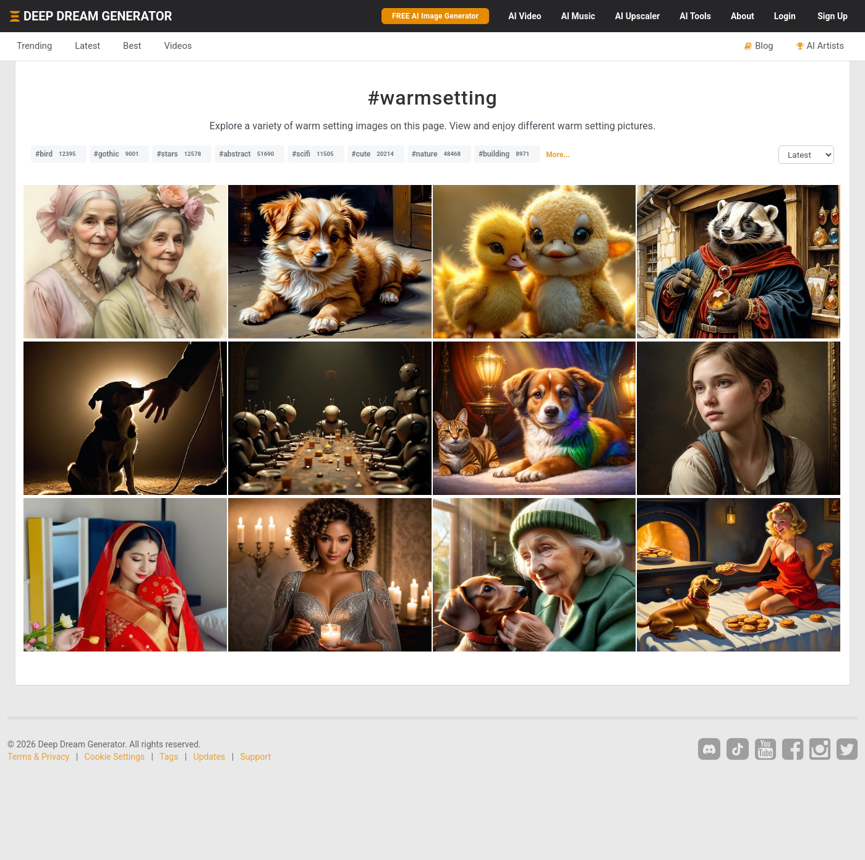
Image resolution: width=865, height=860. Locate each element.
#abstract (249, 154)
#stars (181, 154)
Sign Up (832, 16)
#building (507, 154)
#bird (58, 154)
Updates (210, 757)
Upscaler (637, 16)
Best (132, 45)
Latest (87, 45)
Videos (178, 45)
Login (785, 16)
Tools (695, 16)
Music (578, 16)
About (742, 16)
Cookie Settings (115, 757)
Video (524, 16)
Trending (34, 45)
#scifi (315, 154)
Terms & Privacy (38, 757)
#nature (439, 154)
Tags (169, 757)
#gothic (119, 154)
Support (256, 757)
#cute (376, 154)
